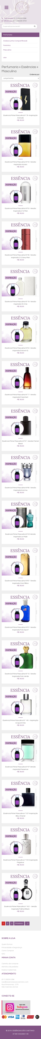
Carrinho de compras (10, 963)
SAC (3, 954)
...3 (27, 923)
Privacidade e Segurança (12, 947)
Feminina (6, 45)
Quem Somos (7, 944)
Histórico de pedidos (10, 967)
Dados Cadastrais (9, 970)
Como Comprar (8, 950)
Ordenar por (34, 74)
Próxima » (19, 923)
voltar (5, 57)
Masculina (7, 50)
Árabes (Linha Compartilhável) (15, 41)
